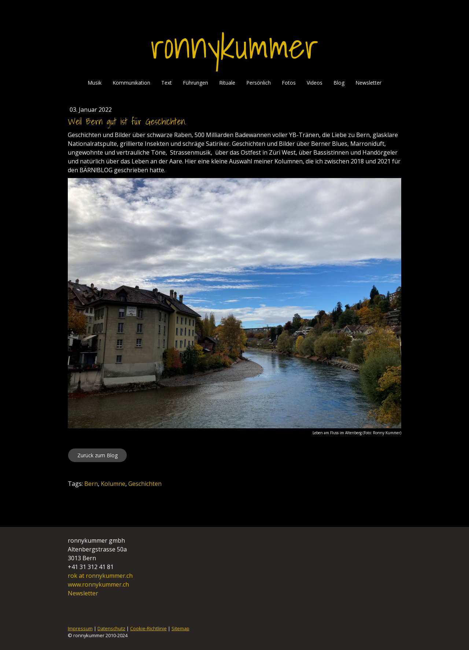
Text (166, 82)
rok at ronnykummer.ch (101, 576)
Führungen (195, 82)
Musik (94, 82)
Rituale (227, 82)
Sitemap (180, 628)
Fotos (289, 82)
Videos (314, 82)
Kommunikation (131, 82)
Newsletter (368, 82)
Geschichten (145, 484)
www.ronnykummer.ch (98, 584)
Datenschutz (111, 628)
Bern (91, 484)
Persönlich (258, 82)
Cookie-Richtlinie (148, 628)
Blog (338, 82)
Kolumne (113, 484)
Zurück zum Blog (97, 455)
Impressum (80, 628)
